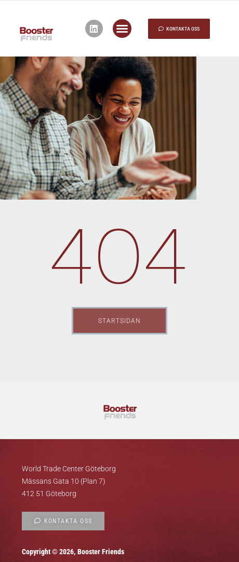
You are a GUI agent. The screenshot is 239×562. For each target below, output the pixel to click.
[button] (122, 28)
